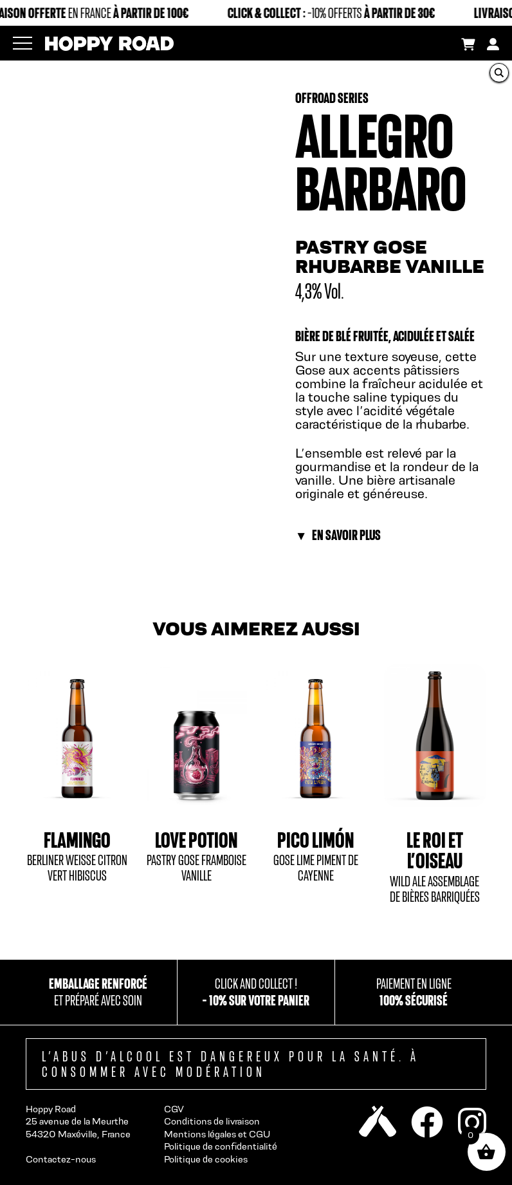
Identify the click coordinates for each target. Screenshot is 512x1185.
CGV (174, 1108)
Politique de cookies (206, 1158)
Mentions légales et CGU (217, 1133)
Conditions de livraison (212, 1120)
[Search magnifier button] (499, 73)
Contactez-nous (61, 1158)
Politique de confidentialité (220, 1146)
